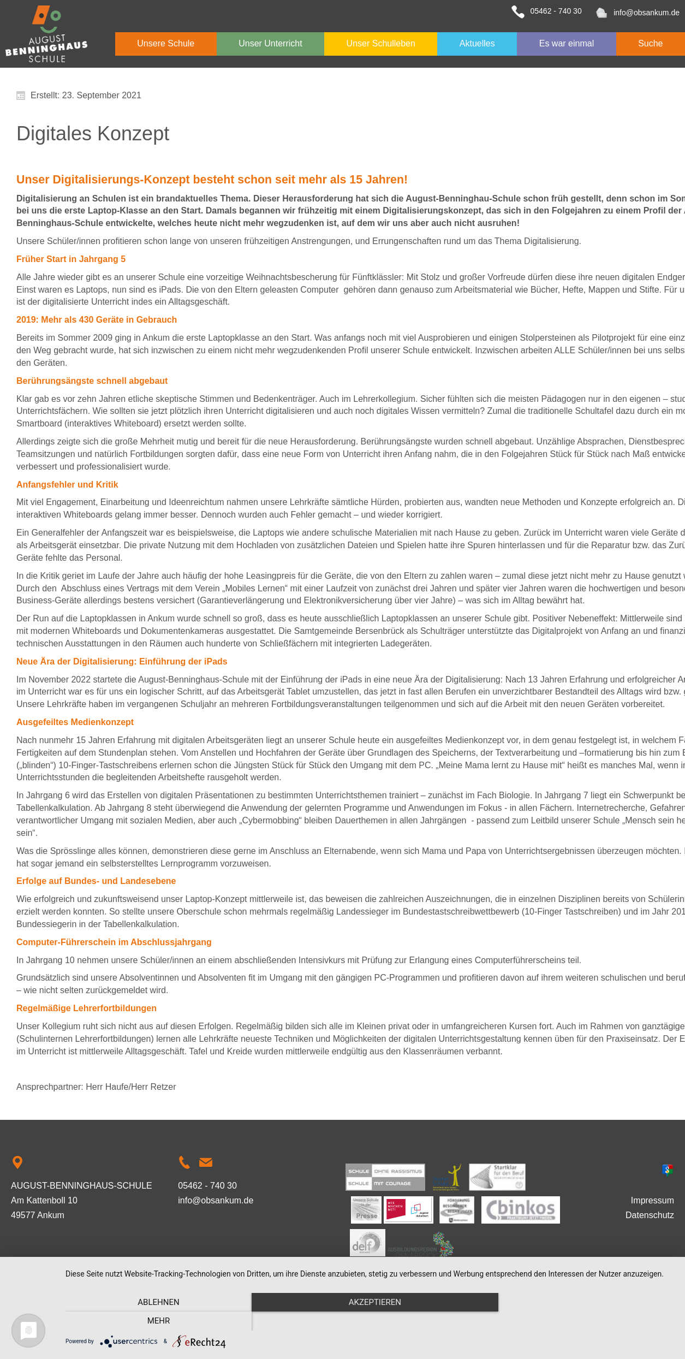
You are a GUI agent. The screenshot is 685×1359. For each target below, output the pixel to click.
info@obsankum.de (646, 12)
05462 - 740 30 (555, 11)
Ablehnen (156, 1321)
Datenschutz (650, 1215)
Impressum (652, 1200)
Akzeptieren (369, 1321)
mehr (582, 1321)
